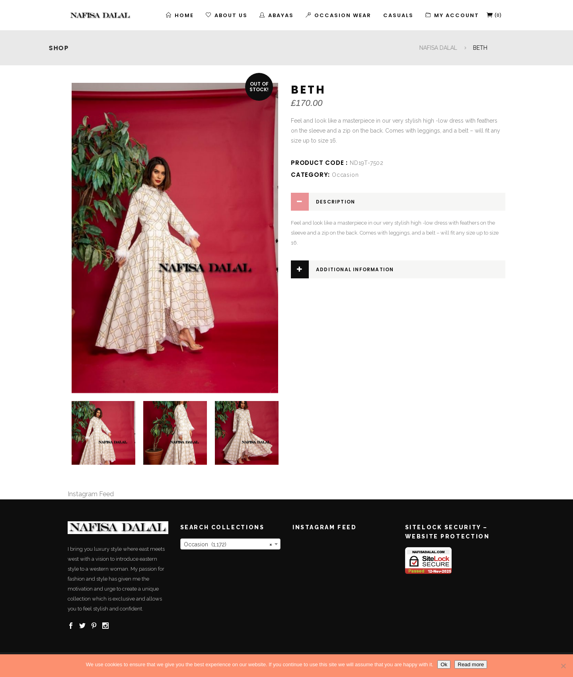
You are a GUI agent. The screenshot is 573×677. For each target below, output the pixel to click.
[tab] (398, 202)
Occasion (345, 175)
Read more (471, 664)
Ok (443, 664)
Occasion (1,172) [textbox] (228, 544)
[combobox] (230, 544)
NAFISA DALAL (551, 48)
